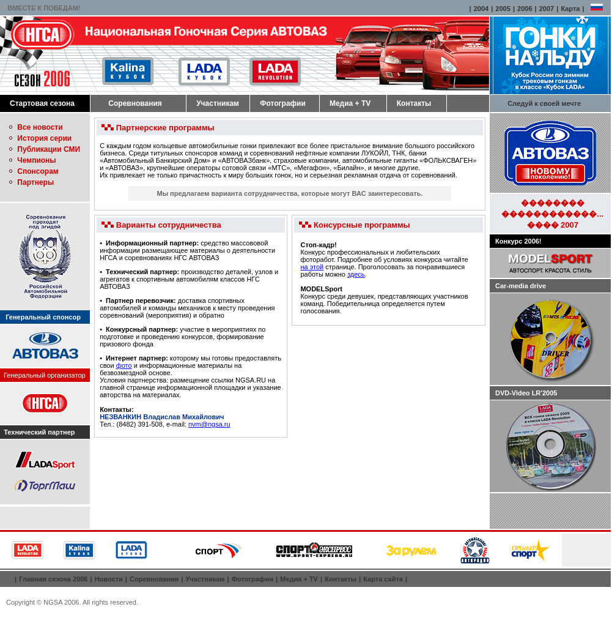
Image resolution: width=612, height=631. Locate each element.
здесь (356, 274)
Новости (109, 579)
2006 (524, 8)
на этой (311, 267)
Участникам (217, 103)
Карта (570, 8)
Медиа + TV (350, 103)
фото (124, 365)
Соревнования (134, 103)
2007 (546, 8)
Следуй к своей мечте (544, 103)
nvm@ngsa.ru (209, 424)
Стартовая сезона (42, 103)
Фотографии (283, 103)
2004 (481, 8)
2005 (502, 8)
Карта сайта (383, 579)
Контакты (414, 103)
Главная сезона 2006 (53, 579)
